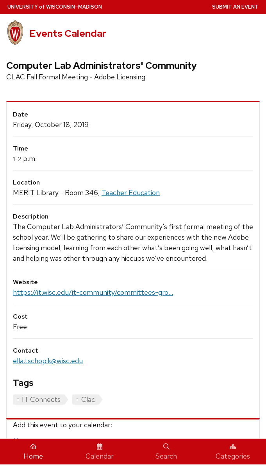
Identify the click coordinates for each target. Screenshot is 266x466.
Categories (233, 452)
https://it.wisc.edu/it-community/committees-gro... (93, 292)
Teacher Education (131, 192)
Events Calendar (67, 33)
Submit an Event (235, 7)
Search (166, 452)
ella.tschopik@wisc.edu (48, 360)
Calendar (100, 452)
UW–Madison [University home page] (54, 7)
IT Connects (41, 399)
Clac (88, 399)
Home (33, 452)
